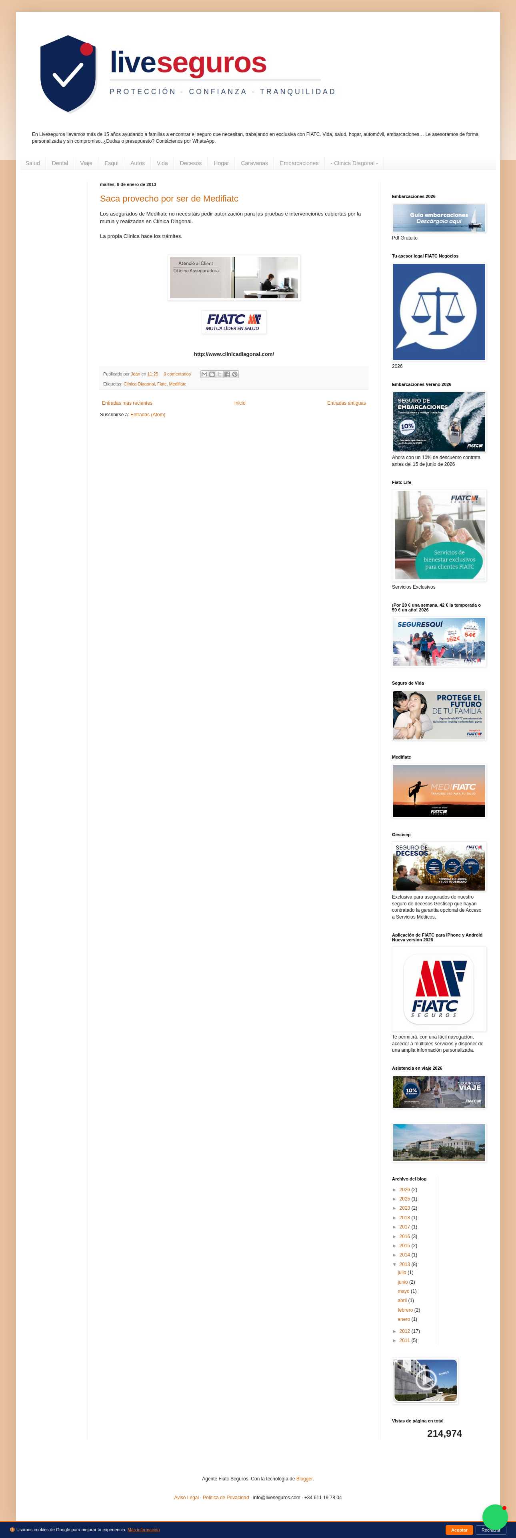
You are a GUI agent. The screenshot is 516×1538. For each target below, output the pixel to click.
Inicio (240, 403)
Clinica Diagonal (139, 384)
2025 (406, 1199)
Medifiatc (177, 384)
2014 (406, 1255)
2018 (406, 1217)
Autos (137, 163)
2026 (406, 1189)
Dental (60, 163)
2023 (406, 1208)
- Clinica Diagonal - (354, 163)
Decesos (191, 163)
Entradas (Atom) (147, 414)
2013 (406, 1264)
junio (403, 1282)
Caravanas (254, 163)
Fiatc (161, 384)
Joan (136, 374)
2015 (406, 1245)
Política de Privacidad (226, 1497)
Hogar (221, 163)
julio (403, 1272)
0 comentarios (177, 374)
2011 (406, 1340)
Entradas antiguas (346, 403)
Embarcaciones (299, 163)
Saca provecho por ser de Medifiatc (169, 199)
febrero (406, 1310)
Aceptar (459, 1530)
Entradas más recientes (127, 403)
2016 (406, 1236)
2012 (406, 1331)
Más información (144, 1529)
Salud (33, 163)
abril (403, 1300)
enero (404, 1319)
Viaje (86, 163)
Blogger (304, 1479)
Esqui (111, 163)
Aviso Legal (186, 1497)
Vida (162, 163)
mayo (404, 1291)
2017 (406, 1227)
